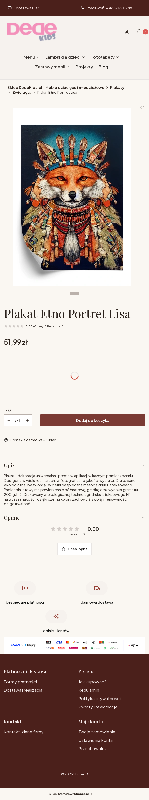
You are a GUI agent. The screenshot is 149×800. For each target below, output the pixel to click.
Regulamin (88, 690)
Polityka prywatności (99, 698)
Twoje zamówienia (96, 731)
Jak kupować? (92, 681)
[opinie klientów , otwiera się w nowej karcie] (56, 622)
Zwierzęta (21, 92)
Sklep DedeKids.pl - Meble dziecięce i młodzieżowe (55, 87)
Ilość (7, 411)
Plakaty (117, 87)
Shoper (79, 774)
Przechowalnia (92, 748)
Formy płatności (20, 681)
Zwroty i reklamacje (98, 706)
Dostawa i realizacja (23, 690)
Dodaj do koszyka (92, 420)
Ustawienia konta (95, 740)
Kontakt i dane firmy (23, 731)
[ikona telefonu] (107, 8)
